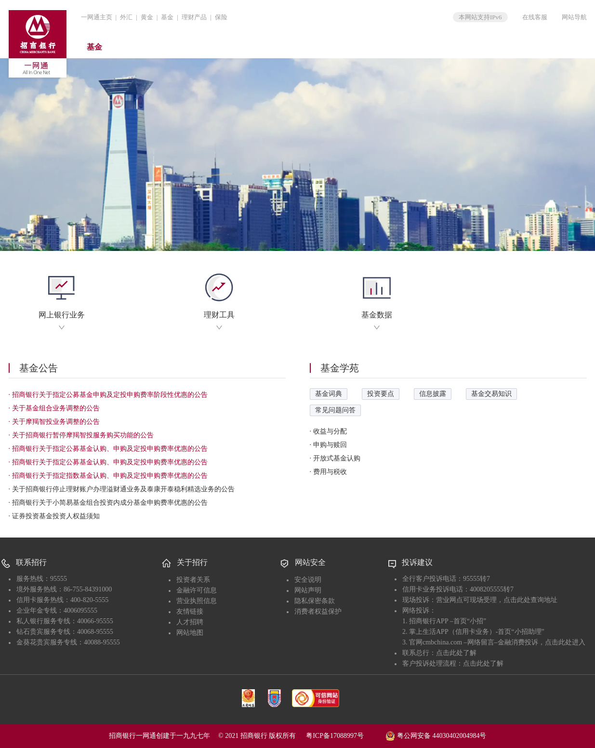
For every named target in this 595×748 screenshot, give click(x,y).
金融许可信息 (196, 590)
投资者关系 (193, 579)
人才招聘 (189, 622)
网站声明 (307, 590)
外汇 (126, 17)
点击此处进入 (565, 642)
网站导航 (574, 17)
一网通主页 (96, 17)
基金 (167, 17)
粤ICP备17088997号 (345, 735)
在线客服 (534, 17)
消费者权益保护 (318, 611)
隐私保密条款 (314, 600)
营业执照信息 (196, 600)
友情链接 (189, 611)
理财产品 (194, 17)
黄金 (147, 17)
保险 (221, 17)
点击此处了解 (456, 652)
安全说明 (307, 579)
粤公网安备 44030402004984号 (435, 735)
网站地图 (189, 632)
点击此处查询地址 (530, 600)
